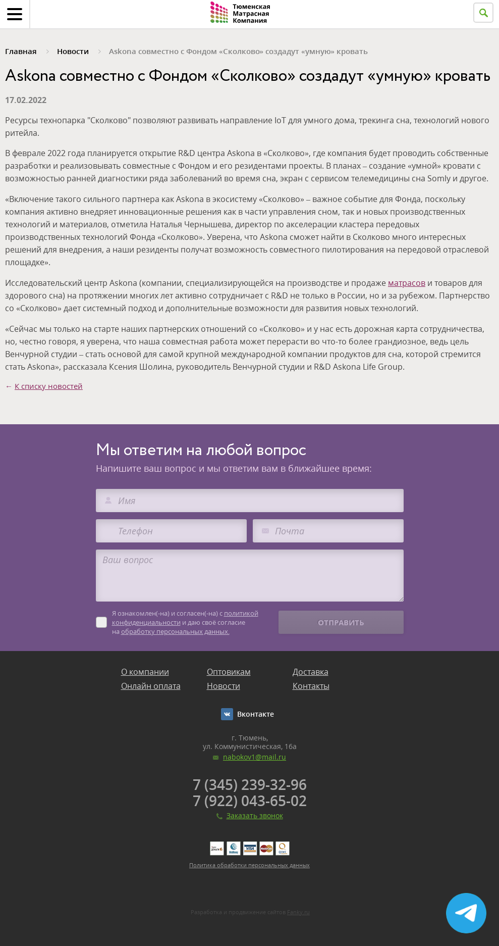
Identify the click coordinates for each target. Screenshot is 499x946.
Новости (223, 685)
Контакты (311, 685)
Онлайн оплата (151, 685)
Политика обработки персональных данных (249, 865)
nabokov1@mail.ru (254, 757)
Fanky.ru (298, 912)
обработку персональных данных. (175, 631)
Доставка (310, 671)
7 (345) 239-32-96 (250, 784)
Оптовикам (229, 671)
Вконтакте (255, 714)
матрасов (406, 282)
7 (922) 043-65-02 (250, 800)
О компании (145, 671)
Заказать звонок (255, 815)
